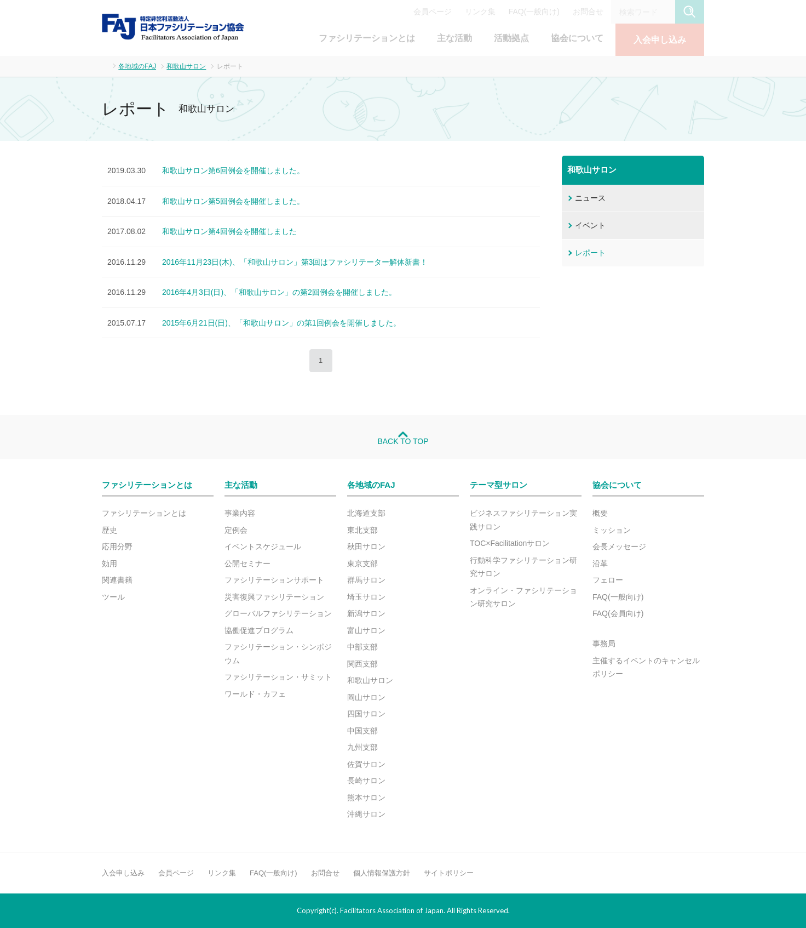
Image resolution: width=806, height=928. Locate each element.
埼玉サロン (366, 597)
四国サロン (366, 713)
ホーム (105, 65)
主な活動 (454, 38)
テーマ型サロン (498, 484)
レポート (590, 252)
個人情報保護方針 (381, 873)
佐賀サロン (366, 764)
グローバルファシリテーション (278, 613)
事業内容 (239, 513)
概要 (600, 513)
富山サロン (366, 630)
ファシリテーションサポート (274, 580)
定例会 (235, 530)
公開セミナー (247, 563)
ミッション (611, 530)
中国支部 (362, 730)
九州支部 (362, 747)
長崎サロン (366, 780)
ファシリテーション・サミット (278, 677)
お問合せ (588, 11)
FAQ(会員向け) (617, 613)
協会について (577, 38)
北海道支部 (366, 513)
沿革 (600, 563)
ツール (113, 597)
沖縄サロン (366, 814)
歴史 (109, 530)
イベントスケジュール (262, 546)
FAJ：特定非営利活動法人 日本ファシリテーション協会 (173, 27)
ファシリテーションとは (367, 38)
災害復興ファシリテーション (274, 597)
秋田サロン (366, 546)
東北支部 (362, 530)
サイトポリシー (449, 873)
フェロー (607, 580)
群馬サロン (366, 580)
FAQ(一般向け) (534, 11)
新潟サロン (366, 613)
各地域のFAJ (137, 66)
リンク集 (480, 11)
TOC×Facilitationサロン (510, 543)
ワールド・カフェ (255, 694)
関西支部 (362, 663)
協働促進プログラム (258, 630)
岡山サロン (366, 697)
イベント (590, 225)
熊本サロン (366, 797)
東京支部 (362, 563)
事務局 (603, 643)
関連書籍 (117, 580)
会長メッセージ (619, 546)
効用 (109, 563)
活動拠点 (511, 38)
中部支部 (362, 646)
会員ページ (432, 11)
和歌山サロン (186, 66)
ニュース (590, 197)
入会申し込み (660, 39)
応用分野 (117, 546)
